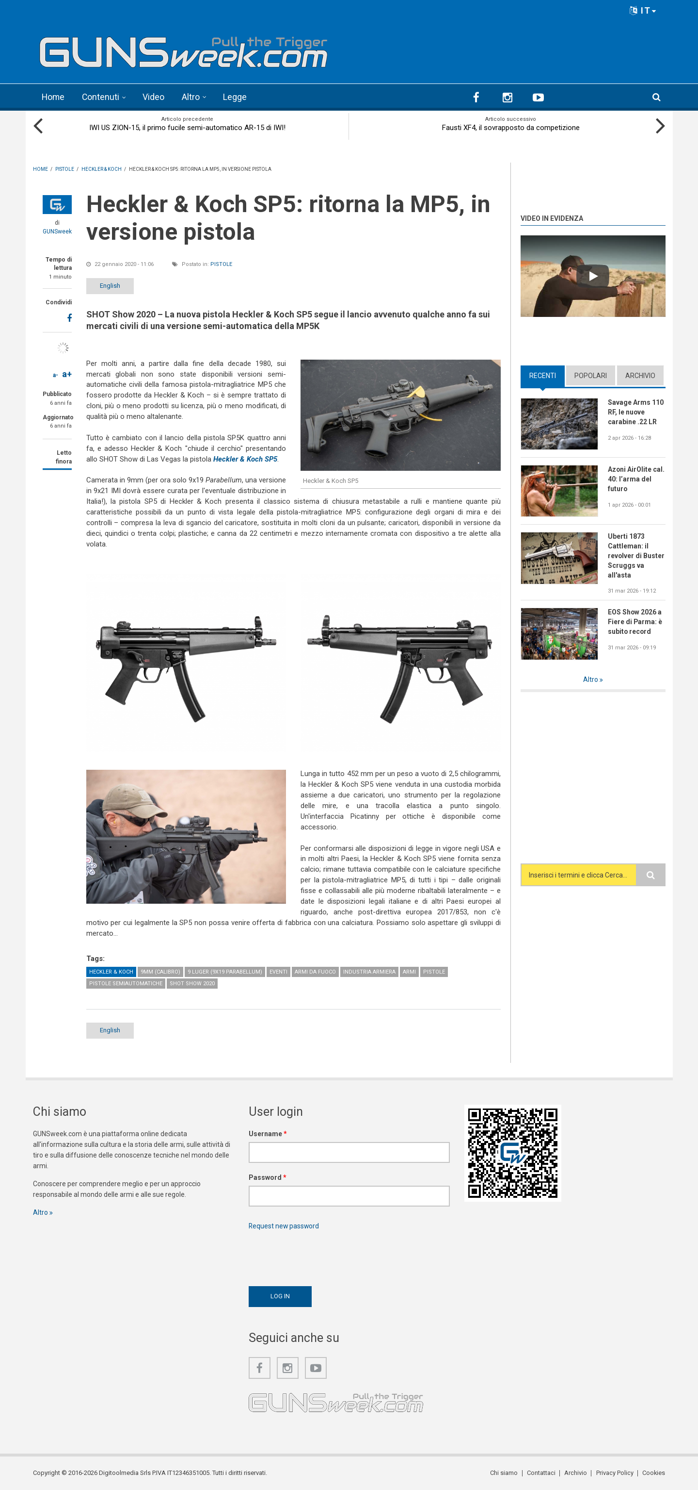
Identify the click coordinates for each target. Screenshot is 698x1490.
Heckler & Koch (111, 972)
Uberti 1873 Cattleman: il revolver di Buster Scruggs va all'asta (636, 555)
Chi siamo (505, 1473)
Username (268, 1134)
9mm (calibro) (160, 972)
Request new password (284, 1226)
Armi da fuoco (315, 972)
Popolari (590, 375)
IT (643, 10)
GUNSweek (57, 231)
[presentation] (322, 1256)
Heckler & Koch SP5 (245, 458)
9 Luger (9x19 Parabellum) (225, 972)
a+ (67, 373)
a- (55, 374)
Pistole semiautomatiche (125, 983)
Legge (236, 97)
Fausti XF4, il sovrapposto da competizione (511, 127)
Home (53, 97)
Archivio (640, 375)
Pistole (221, 264)
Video (155, 97)
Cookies (654, 1473)
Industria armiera (369, 972)
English (111, 285)
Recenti (542, 375)
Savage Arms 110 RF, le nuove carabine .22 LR (636, 411)
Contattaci (541, 1473)
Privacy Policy (615, 1473)
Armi (409, 972)
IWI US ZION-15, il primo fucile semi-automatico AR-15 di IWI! (187, 127)
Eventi (278, 972)
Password (267, 1177)
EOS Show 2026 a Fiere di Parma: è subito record (635, 621)
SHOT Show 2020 (192, 983)
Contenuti (102, 97)
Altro (192, 97)
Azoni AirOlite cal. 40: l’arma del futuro (636, 479)
